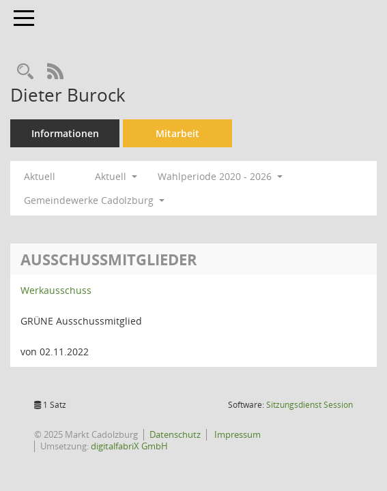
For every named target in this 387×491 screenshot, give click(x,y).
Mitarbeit (177, 133)
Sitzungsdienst (309, 405)
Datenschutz (175, 434)
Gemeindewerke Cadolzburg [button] (94, 200)
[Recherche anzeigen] (25, 72)
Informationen (65, 133)
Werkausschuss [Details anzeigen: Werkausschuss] (55, 290)
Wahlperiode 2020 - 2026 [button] (220, 176)
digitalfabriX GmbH (129, 446)
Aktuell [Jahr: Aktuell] (39, 176)
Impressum (236, 434)
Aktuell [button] (116, 176)
